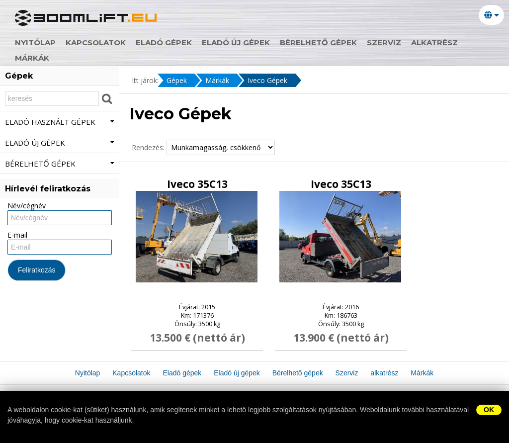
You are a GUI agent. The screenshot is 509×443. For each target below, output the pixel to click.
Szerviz (384, 42)
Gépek (177, 80)
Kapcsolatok (96, 42)
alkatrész (434, 42)
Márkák (32, 58)
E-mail (17, 235)
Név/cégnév (26, 205)
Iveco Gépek (267, 80)
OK (489, 410)
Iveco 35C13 (197, 184)
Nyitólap (35, 42)
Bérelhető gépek (318, 42)
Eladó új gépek (236, 42)
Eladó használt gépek (59, 122)
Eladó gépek (164, 42)
